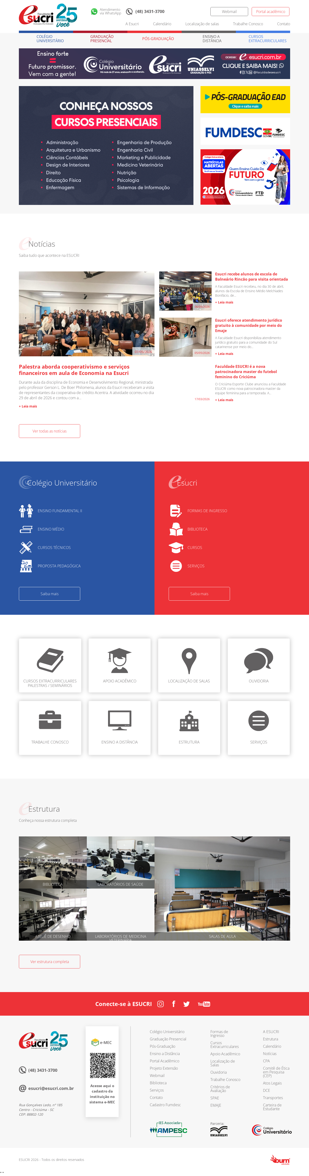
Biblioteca (158, 1082)
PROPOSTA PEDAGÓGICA (59, 566)
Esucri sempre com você (43, 1041)
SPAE (214, 1098)
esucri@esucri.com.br (51, 1088)
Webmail (229, 11)
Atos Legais (272, 1083)
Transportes (273, 1097)
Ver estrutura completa (49, 961)
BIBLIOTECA (198, 529)
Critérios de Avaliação (220, 1088)
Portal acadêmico (270, 11)
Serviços (157, 1090)
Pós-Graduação (162, 1046)
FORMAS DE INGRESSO (207, 510)
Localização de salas (202, 24)
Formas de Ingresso (219, 1033)
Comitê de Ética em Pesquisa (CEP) (276, 1072)
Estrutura (270, 1039)
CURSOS (195, 547)
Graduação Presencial (168, 1039)
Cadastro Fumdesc (165, 1104)
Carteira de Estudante (272, 1106)
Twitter (201, 11)
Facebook (187, 11)
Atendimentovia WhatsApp (110, 11)
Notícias (269, 1053)
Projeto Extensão (164, 1068)
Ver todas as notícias (50, 431)
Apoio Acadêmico (225, 1053)
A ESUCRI (271, 1031)
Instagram (172, 11)
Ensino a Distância (165, 1053)
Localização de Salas (222, 1063)
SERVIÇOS (196, 566)
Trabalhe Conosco (248, 24)
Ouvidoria (218, 1072)
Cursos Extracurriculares (224, 1044)
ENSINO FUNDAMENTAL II (60, 510)
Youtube (204, 1004)
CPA (266, 1061)
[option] (106, 145)
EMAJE (215, 1105)
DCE (266, 1090)
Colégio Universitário (167, 1031)
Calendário (162, 24)
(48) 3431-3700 (149, 11)
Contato (283, 24)
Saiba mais (49, 593)
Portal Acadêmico (164, 1061)
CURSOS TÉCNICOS (54, 547)
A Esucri (132, 24)
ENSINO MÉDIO (51, 529)
